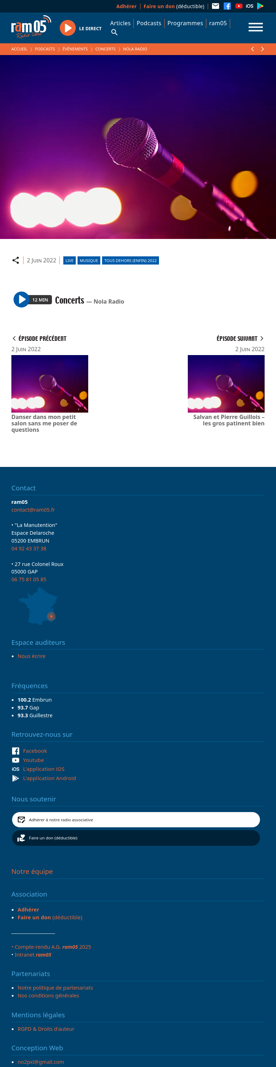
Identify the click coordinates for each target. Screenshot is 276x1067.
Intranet (33, 954)
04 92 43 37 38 (28, 548)
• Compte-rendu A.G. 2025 (51, 946)
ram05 (218, 23)
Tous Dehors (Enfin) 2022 (130, 260)
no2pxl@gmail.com (41, 1061)
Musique (89, 260)
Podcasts (149, 23)
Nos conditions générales (48, 995)
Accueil (19, 48)
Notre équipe (32, 871)
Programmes (185, 23)
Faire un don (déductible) (53, 837)
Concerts (105, 48)
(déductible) (174, 6)
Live (69, 260)
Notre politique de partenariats (55, 987)
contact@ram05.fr (33, 509)
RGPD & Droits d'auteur (46, 1028)
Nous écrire (32, 655)
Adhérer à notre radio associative (61, 819)
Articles (120, 23)
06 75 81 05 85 (28, 579)
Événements (75, 48)
